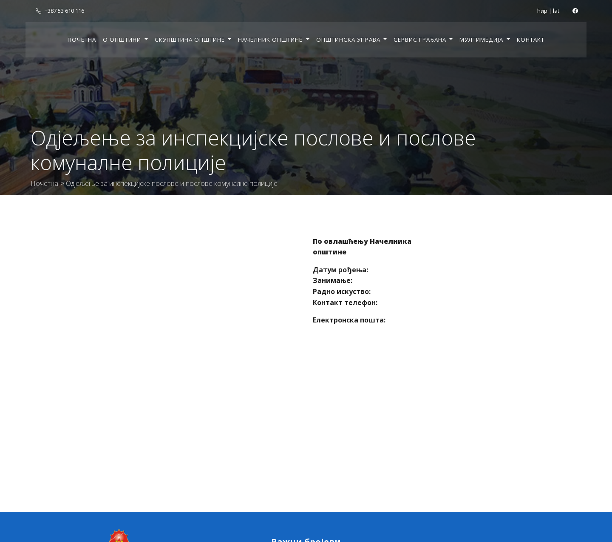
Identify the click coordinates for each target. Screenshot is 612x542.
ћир (542, 10)
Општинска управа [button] (349, 39)
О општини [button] (123, 39)
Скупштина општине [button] (191, 39)
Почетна (82, 39)
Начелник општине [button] (271, 39)
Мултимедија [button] (482, 39)
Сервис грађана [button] (421, 39)
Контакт (530, 39)
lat (556, 10)
